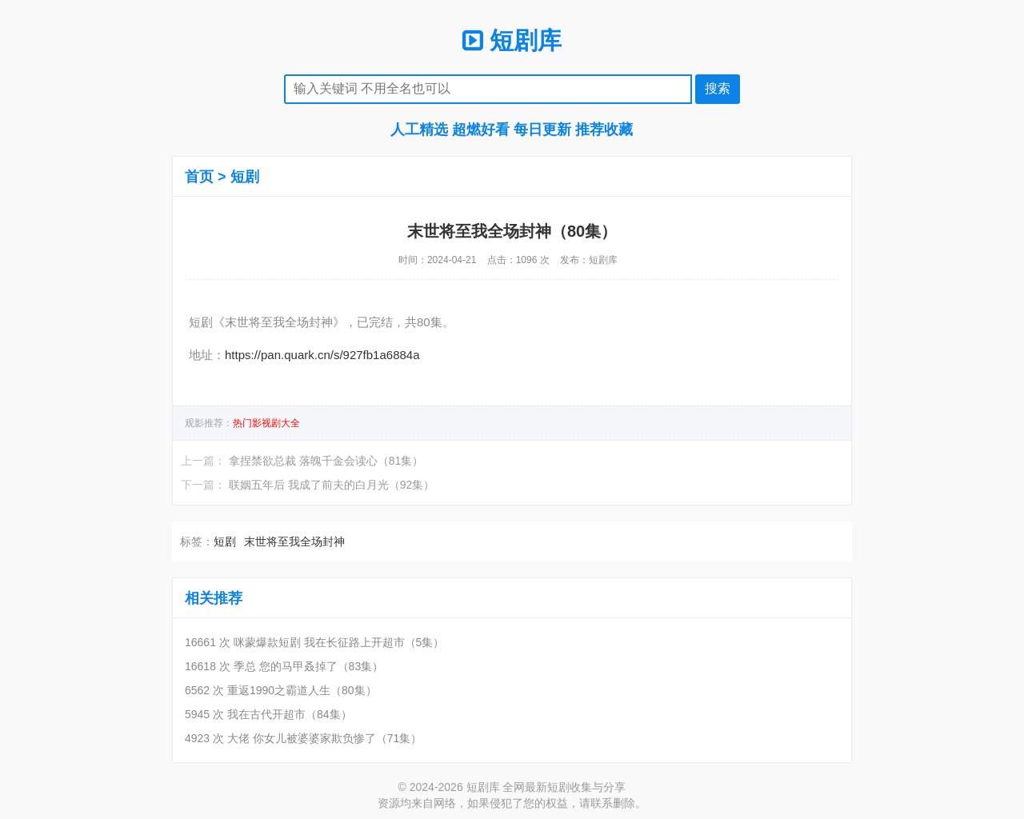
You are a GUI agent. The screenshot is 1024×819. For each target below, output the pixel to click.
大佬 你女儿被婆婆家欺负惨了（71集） (324, 738)
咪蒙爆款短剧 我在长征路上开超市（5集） (339, 642)
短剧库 (512, 40)
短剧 (244, 177)
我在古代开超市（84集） (289, 714)
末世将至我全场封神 (294, 541)
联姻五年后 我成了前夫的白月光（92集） (331, 484)
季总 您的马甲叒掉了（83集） (308, 666)
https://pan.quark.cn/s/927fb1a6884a (322, 355)
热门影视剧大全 (266, 423)
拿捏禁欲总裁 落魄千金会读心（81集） (326, 460)
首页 (199, 177)
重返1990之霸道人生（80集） (302, 690)
